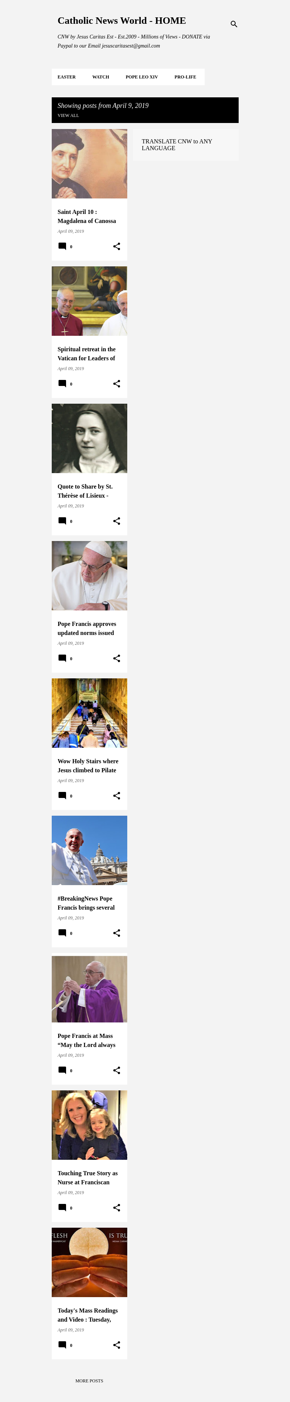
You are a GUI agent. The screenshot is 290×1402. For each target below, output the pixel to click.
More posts (89, 1381)
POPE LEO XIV (142, 77)
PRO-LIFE (185, 77)
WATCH (101, 77)
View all (68, 115)
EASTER (67, 77)
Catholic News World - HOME (122, 20)
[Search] (234, 24)
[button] (116, 247)
